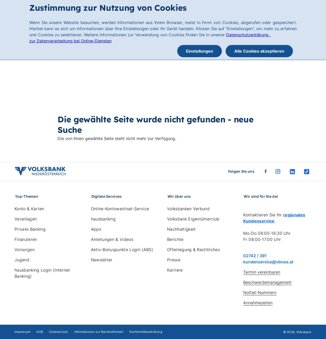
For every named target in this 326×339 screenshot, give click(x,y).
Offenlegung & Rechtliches (193, 249)
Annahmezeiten (258, 302)
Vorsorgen (25, 249)
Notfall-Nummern (259, 292)
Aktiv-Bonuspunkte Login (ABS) (122, 249)
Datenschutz (58, 332)
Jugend (22, 259)
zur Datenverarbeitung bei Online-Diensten (70, 40)
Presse (173, 259)
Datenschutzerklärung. (248, 34)
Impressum (22, 332)
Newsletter (102, 259)
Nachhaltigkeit (181, 229)
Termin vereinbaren (261, 272)
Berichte (175, 239)
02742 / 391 (255, 255)
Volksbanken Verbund (188, 208)
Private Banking (30, 229)
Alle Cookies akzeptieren (259, 51)
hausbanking (103, 218)
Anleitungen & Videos (112, 239)
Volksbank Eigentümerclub (193, 218)
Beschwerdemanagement (267, 282)
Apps (96, 229)
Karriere (175, 270)
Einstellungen (199, 51)
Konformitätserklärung (145, 332)
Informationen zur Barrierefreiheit (98, 332)
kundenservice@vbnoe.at (268, 261)
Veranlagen (26, 218)
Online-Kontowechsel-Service (120, 208)
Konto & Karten (29, 208)
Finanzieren (26, 239)
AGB (39, 332)
